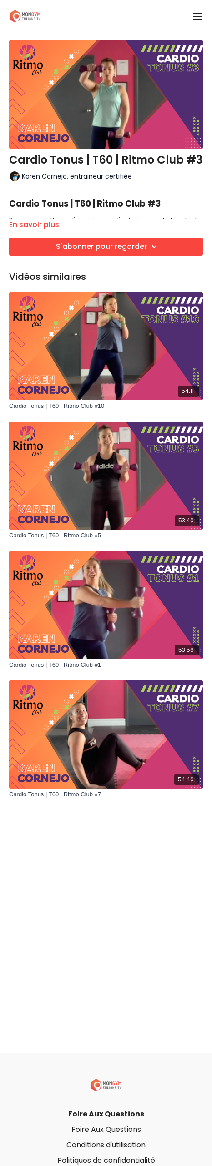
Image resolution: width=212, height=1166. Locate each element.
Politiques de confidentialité (106, 1160)
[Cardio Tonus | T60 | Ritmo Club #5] (106, 535)
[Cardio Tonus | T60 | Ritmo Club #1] (106, 665)
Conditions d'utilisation (106, 1145)
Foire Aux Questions (106, 1114)
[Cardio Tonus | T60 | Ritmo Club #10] (106, 406)
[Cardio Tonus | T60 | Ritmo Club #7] (106, 794)
